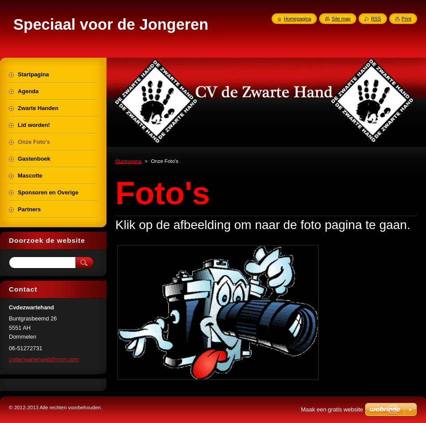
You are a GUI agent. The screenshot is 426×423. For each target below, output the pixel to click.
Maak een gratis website (332, 409)
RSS (376, 18)
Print (406, 18)
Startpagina (128, 161)
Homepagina (298, 18)
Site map (341, 18)
